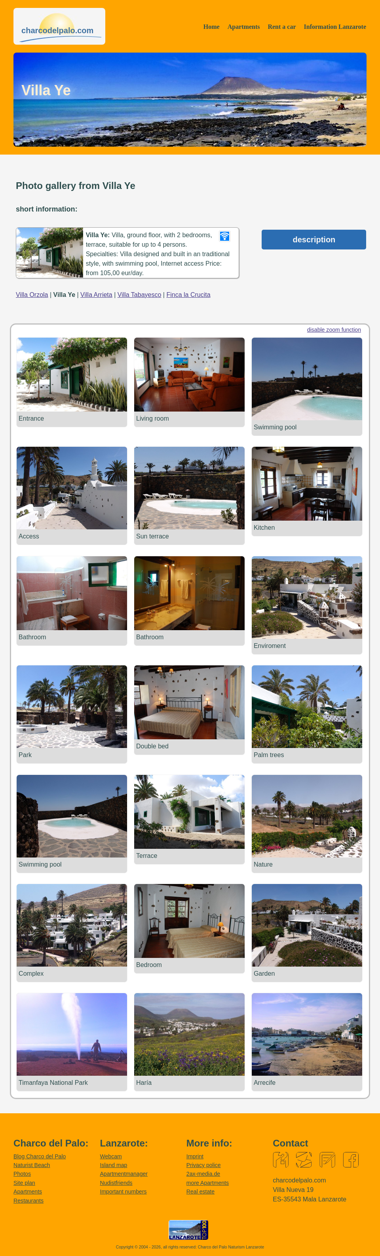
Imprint (194, 1155)
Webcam (111, 1155)
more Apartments (207, 1182)
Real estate (200, 1190)
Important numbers (123, 1190)
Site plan (24, 1182)
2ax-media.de (203, 1172)
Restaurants (28, 1199)
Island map (113, 1164)
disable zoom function (334, 330)
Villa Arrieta (96, 294)
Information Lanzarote (335, 26)
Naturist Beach (31, 1164)
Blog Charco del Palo (39, 1155)
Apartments (244, 26)
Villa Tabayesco (140, 294)
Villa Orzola (32, 294)
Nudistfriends (116, 1182)
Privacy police (203, 1164)
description (314, 239)
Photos (22, 1172)
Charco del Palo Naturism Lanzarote (231, 1246)
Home (211, 26)
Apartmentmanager (124, 1172)
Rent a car (282, 26)
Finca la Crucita (188, 294)
